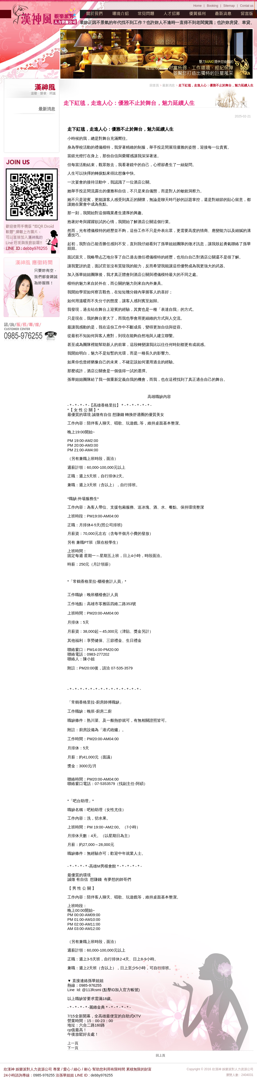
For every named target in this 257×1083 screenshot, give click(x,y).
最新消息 (223, 13)
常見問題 (146, 13)
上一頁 (72, 1043)
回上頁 (160, 1055)
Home (197, 6)
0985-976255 (44, 1075)
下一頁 (72, 1048)
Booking (212, 6)
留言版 (247, 13)
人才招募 (172, 13)
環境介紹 (120, 13)
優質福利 (197, 13)
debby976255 (102, 1075)
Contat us (246, 6)
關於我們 (94, 13)
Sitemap (229, 6)
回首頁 (154, 85)
